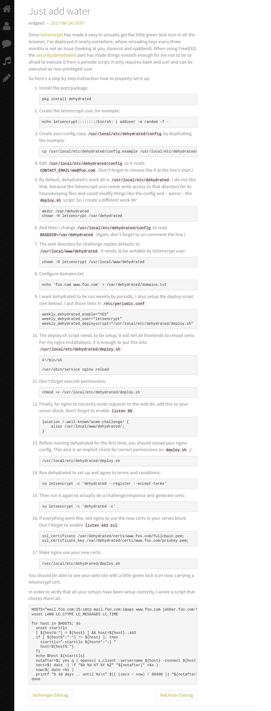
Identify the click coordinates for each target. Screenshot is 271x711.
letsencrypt (51, 35)
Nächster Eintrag (176, 695)
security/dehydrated (56, 55)
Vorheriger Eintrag (50, 695)
